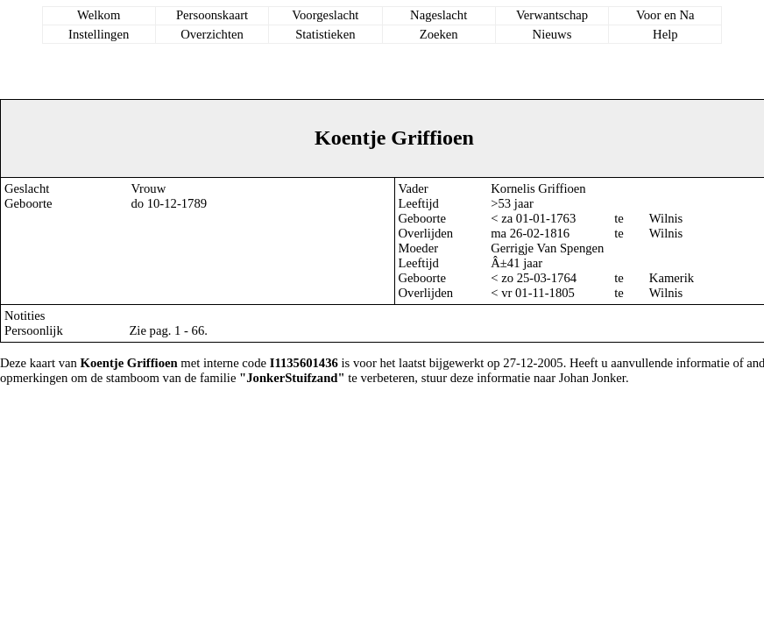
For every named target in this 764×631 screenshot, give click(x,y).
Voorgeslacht (325, 15)
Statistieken (325, 34)
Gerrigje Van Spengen (547, 248)
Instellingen (98, 34)
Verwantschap (552, 15)
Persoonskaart (212, 15)
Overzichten (212, 34)
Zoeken (439, 34)
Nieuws (552, 34)
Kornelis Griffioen (538, 188)
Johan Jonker (592, 378)
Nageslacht (438, 15)
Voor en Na (665, 15)
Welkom (98, 15)
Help (665, 34)
